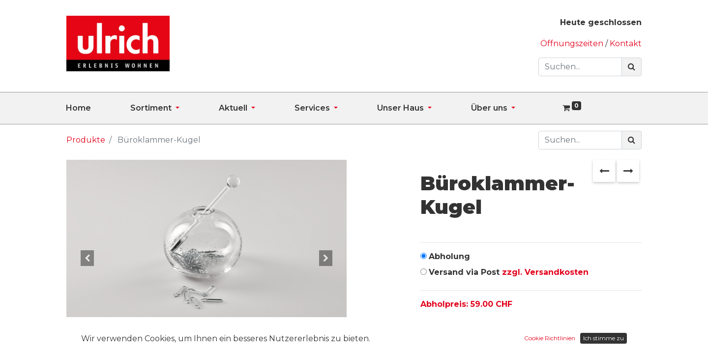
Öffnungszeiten (572, 43)
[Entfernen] (430, 335)
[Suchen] (631, 67)
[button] (87, 258)
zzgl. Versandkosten (545, 272)
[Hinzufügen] (472, 335)
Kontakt (626, 43)
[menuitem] (98, 108)
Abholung (449, 256)
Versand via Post (509, 272)
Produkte (85, 140)
